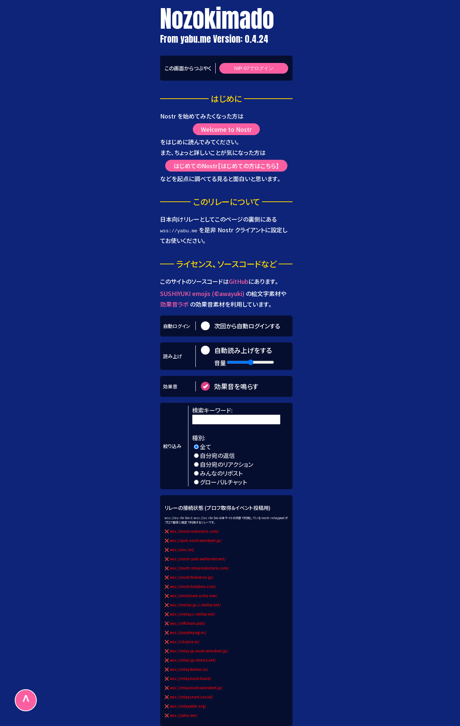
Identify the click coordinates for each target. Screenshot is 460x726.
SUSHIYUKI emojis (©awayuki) (202, 293)
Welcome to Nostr (226, 129)
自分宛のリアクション (226, 464)
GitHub (238, 280)
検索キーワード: (213, 410)
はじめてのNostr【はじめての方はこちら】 (226, 165)
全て (205, 446)
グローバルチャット (223, 481)
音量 (220, 362)
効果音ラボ (174, 304)
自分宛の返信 (217, 455)
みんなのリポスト (221, 473)
